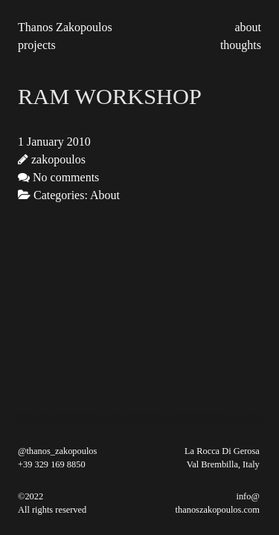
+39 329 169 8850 (52, 464)
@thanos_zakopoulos (57, 451)
